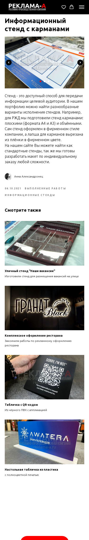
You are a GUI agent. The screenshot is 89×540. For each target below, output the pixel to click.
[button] (63, 7)
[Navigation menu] (81, 7)
